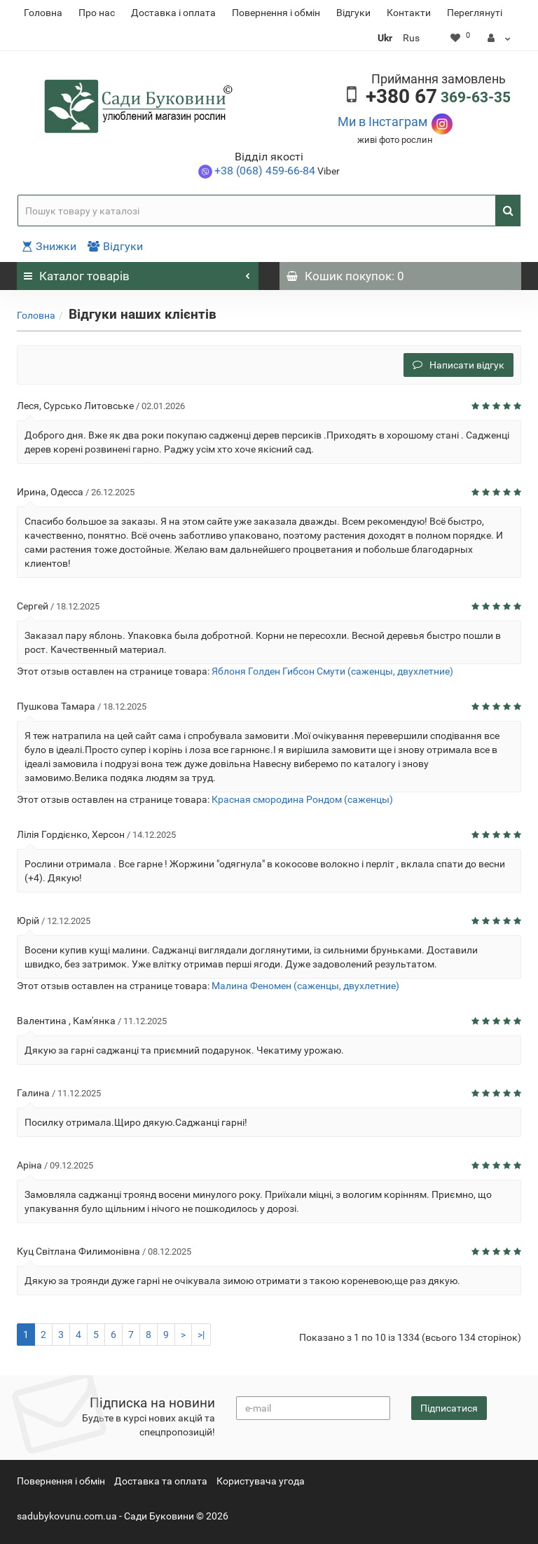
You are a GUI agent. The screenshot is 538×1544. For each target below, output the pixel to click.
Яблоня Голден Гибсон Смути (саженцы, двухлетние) (332, 671)
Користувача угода (260, 1481)
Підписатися (449, 1408)
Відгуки (353, 12)
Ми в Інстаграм (382, 121)
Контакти (409, 12)
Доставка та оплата (160, 1481)
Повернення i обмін (276, 12)
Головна (43, 12)
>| (201, 1334)
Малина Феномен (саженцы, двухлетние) (305, 985)
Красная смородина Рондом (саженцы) (302, 799)
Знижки (49, 246)
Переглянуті (474, 12)
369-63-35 (438, 97)
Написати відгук (458, 365)
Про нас (96, 12)
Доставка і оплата (173, 12)
